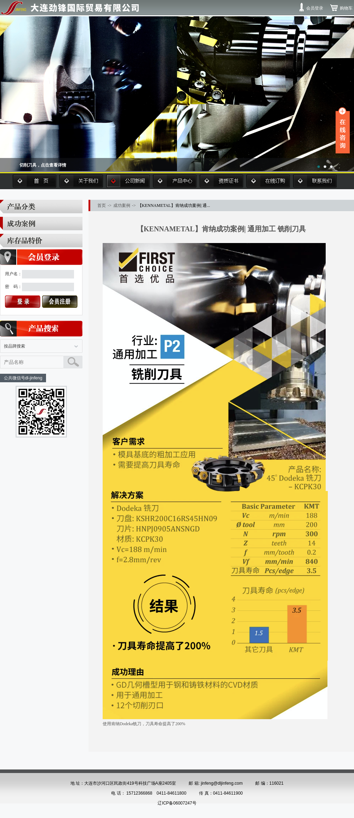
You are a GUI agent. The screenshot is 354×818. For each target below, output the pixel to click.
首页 (34, 181)
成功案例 (41, 223)
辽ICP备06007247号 (177, 803)
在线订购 (268, 181)
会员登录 (314, 8)
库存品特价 (41, 240)
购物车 (346, 8)
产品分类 (41, 206)
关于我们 (81, 181)
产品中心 (174, 181)
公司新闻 (128, 181)
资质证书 (221, 181)
